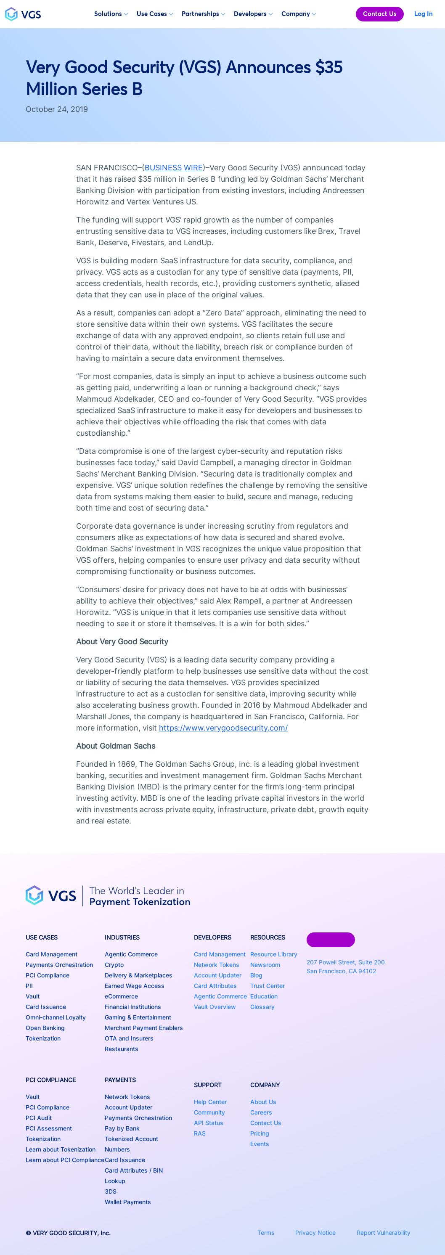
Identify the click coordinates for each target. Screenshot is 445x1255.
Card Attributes (215, 985)
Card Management (51, 954)
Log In (423, 14)
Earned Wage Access (134, 985)
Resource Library (273, 954)
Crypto (114, 964)
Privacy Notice (315, 1232)
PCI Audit (39, 1117)
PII (29, 985)
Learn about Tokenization (60, 1149)
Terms (265, 1232)
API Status (208, 1122)
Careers (261, 1112)
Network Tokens (127, 1096)
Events (259, 1143)
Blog (256, 975)
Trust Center (267, 985)
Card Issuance (46, 1006)
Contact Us (380, 14)
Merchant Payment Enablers (144, 1027)
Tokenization (43, 1038)
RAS (200, 1133)
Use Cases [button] (155, 14)
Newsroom (265, 964)
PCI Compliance (47, 975)
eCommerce (121, 996)
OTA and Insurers (129, 1038)
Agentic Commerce (131, 954)
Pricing (259, 1133)
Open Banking (45, 1027)
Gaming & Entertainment (138, 1017)
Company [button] (298, 14)
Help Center (210, 1101)
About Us (263, 1101)
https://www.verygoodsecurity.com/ (223, 727)
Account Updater (128, 1107)
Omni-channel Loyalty (56, 1017)
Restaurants (121, 1048)
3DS (111, 1191)
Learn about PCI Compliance (65, 1159)
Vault (33, 996)
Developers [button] (253, 14)
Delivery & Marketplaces (138, 975)
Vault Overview (215, 1006)
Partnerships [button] (203, 14)
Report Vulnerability (384, 1232)
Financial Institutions (133, 1006)
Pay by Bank (122, 1128)
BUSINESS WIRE (174, 167)
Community (209, 1112)
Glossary (262, 1006)
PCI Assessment (49, 1128)
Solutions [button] (111, 14)
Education (264, 996)
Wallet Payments (128, 1201)
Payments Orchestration (59, 964)
